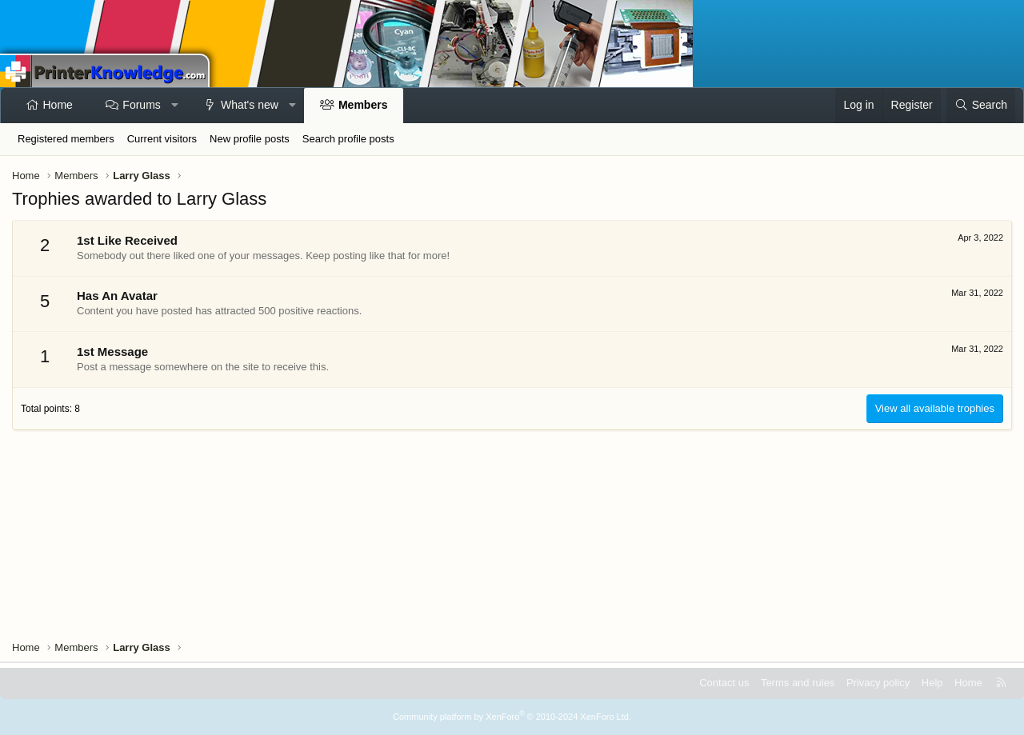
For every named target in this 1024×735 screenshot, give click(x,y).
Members (362, 104)
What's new (249, 104)
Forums (141, 104)
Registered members (66, 139)
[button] (174, 105)
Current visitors (162, 139)
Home (58, 104)
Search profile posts (348, 139)
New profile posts (250, 139)
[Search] (980, 105)
